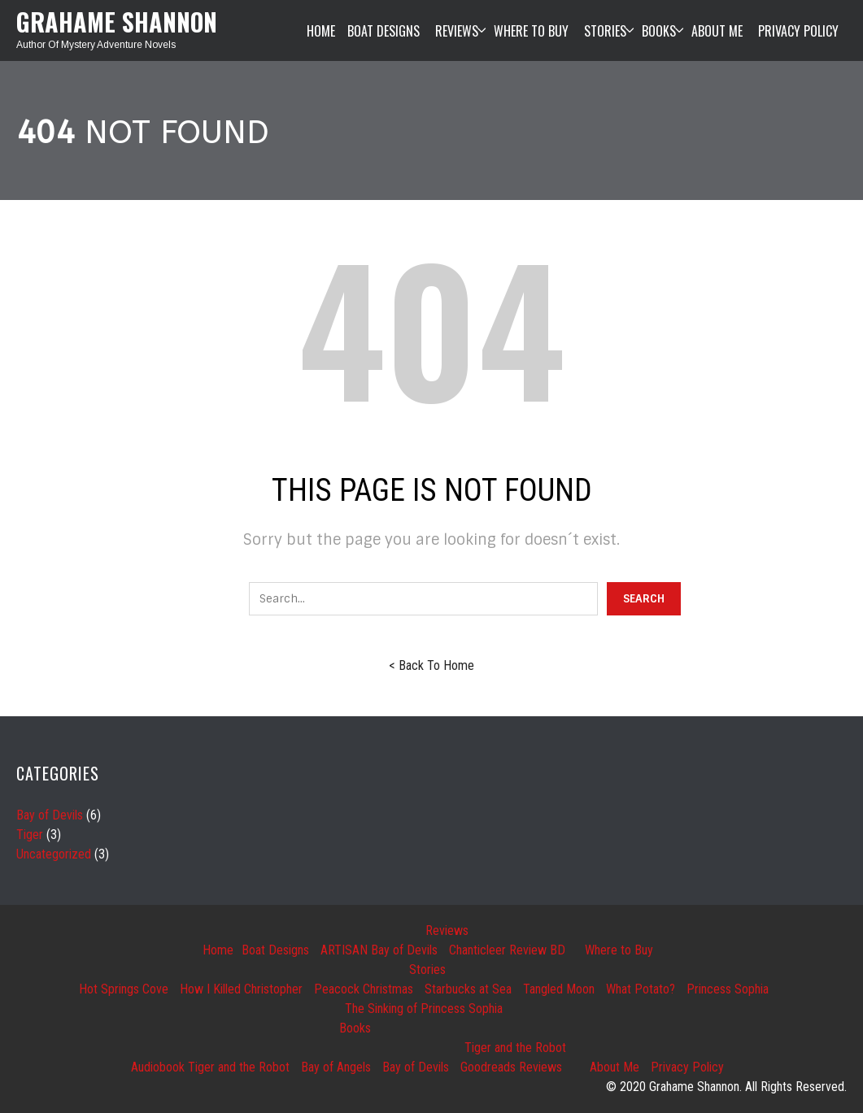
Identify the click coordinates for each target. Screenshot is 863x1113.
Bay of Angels (336, 1067)
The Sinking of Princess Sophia (424, 1008)
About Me (614, 1067)
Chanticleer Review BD (507, 950)
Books (355, 1028)
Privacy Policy (687, 1067)
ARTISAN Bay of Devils (379, 950)
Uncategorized (53, 854)
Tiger (29, 834)
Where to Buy (619, 950)
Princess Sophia (727, 989)
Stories (427, 969)
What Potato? (640, 989)
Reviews (447, 930)
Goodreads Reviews (511, 1067)
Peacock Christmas (363, 989)
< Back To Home (431, 665)
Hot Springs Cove (123, 989)
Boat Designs (275, 950)
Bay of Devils (49, 815)
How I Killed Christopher (241, 989)
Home (218, 950)
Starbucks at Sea (468, 989)
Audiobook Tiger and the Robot (210, 1067)
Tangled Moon (559, 989)
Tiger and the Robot (515, 1047)
